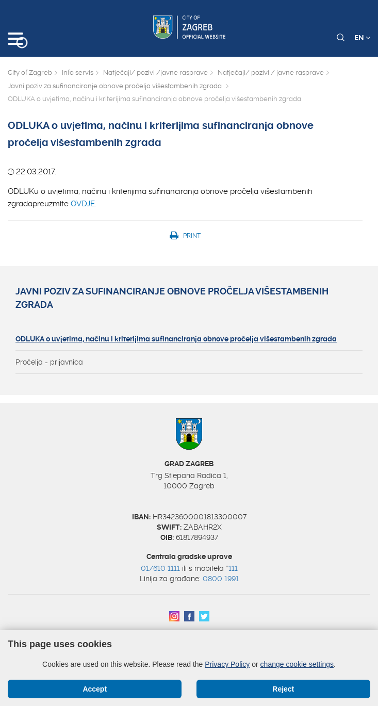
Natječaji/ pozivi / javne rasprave (271, 72)
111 (233, 568)
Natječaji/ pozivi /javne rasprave (155, 72)
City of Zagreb (30, 72)
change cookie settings (297, 664)
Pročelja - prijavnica (49, 362)
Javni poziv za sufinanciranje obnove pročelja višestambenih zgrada (115, 86)
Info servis (77, 72)
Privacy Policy (227, 664)
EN (362, 38)
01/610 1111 (160, 568)
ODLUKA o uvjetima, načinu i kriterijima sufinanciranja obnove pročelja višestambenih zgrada (176, 339)
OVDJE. (84, 203)
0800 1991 (221, 578)
